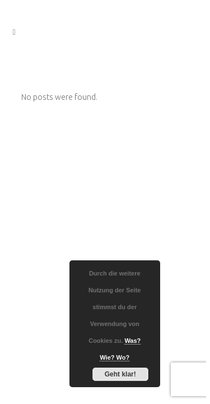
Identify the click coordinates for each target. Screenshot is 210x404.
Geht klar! (120, 374)
